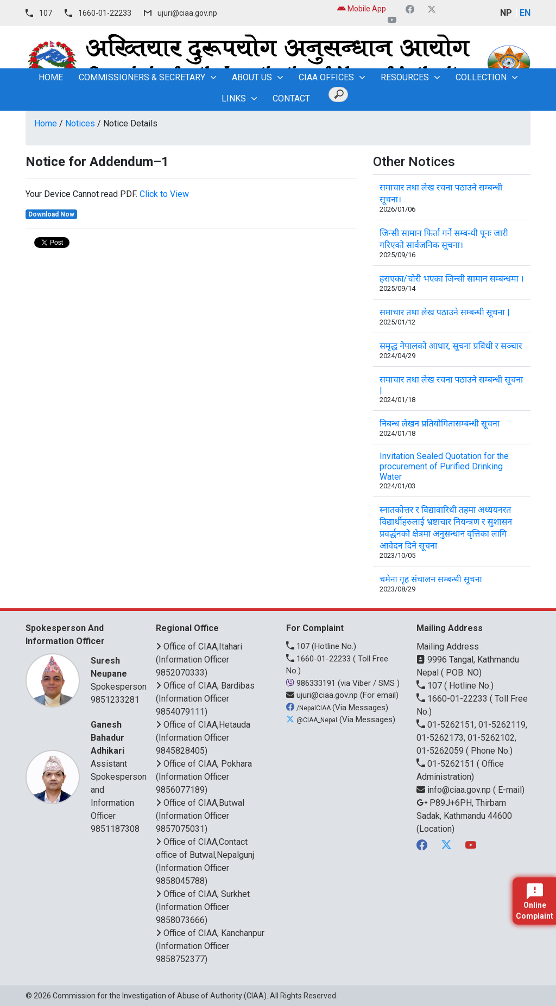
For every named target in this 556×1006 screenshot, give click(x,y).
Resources (405, 77)
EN (525, 13)
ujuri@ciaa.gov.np (187, 13)
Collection (481, 77)
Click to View (164, 194)
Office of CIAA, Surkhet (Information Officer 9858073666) (203, 907)
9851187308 (115, 829)
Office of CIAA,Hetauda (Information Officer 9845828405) (203, 738)
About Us (252, 77)
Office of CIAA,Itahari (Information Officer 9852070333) (199, 659)
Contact (291, 98)
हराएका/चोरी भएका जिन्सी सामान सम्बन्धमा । (452, 278)
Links (234, 98)
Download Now (51, 214)
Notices (80, 123)
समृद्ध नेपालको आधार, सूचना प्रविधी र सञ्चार (451, 346)
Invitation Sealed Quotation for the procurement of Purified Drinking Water (444, 466)
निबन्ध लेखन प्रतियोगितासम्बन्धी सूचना (440, 423)
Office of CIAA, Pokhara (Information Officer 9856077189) (204, 777)
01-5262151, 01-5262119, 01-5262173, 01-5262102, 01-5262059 (471, 738)
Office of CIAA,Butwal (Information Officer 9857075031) (200, 816)
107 (45, 13)
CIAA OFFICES (326, 77)
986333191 (312, 683)
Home (45, 123)
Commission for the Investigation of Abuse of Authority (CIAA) (160, 995)
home (51, 77)
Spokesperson (119, 673)
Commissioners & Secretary (142, 77)
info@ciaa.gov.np (454, 790)
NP (506, 13)
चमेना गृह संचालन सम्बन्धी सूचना (431, 579)
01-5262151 (446, 764)
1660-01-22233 (104, 13)
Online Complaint (534, 901)
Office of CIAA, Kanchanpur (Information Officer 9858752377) (210, 946)
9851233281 (115, 700)
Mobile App (361, 8)
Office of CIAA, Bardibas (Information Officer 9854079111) (205, 698)
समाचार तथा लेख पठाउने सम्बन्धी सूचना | (445, 312)
